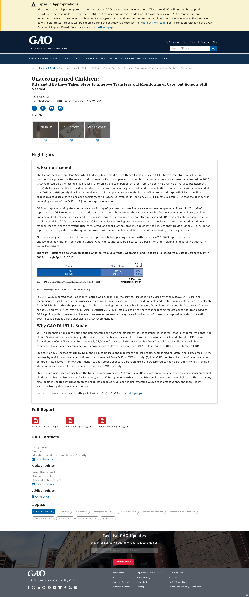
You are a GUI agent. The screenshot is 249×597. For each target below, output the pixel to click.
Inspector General (120, 582)
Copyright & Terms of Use (149, 573)
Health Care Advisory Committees (185, 587)
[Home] (59, 576)
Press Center (190, 42)
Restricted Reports (121, 587)
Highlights (45, 127)
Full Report (71, 127)
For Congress (171, 42)
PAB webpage (105, 27)
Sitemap (140, 587)
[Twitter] (44, 108)
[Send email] (62, 108)
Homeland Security (43, 512)
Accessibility (143, 582)
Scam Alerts (174, 578)
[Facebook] (35, 108)
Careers (204, 42)
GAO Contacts (97, 127)
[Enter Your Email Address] (124, 550)
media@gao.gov (45, 484)
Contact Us (40, 496)
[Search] (189, 48)
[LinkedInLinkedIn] (53, 108)
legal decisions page (152, 22)
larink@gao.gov (133, 393)
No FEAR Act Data (178, 582)
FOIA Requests (176, 573)
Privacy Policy (143, 578)
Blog (214, 42)
